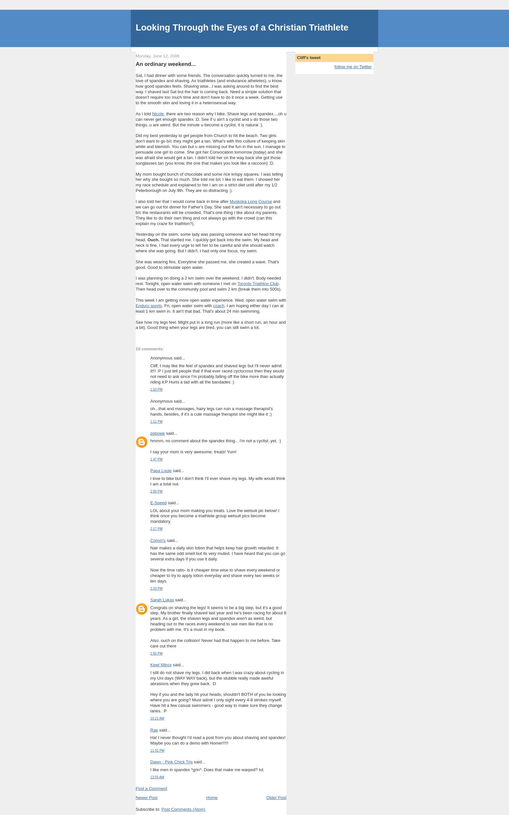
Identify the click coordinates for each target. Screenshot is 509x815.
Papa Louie (161, 470)
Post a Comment (151, 788)
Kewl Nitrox (161, 664)
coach (218, 305)
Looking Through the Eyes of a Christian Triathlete (242, 27)
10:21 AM (157, 718)
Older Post (276, 797)
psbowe (157, 433)
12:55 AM (157, 777)
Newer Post (146, 797)
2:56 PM (156, 653)
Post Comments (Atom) (183, 809)
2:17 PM (156, 529)
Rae (154, 730)
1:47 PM (156, 459)
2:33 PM (156, 588)
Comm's (158, 540)
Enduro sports (149, 305)
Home (212, 797)
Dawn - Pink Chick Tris (171, 761)
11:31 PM (157, 750)
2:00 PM (156, 491)
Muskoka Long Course (251, 201)
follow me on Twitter (353, 66)
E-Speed (158, 502)
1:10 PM (156, 389)
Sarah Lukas (162, 599)
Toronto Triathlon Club (258, 283)
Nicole (158, 113)
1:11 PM (156, 421)
